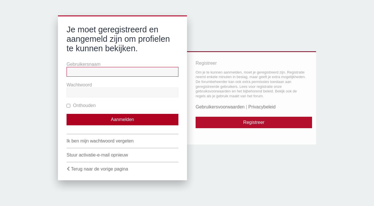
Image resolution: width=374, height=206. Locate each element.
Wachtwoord (79, 84)
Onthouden (81, 105)
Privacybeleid (262, 106)
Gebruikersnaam (83, 64)
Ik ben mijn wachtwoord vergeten (100, 140)
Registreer (253, 122)
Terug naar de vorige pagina (99, 169)
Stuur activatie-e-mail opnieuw (97, 154)
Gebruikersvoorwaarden (220, 106)
